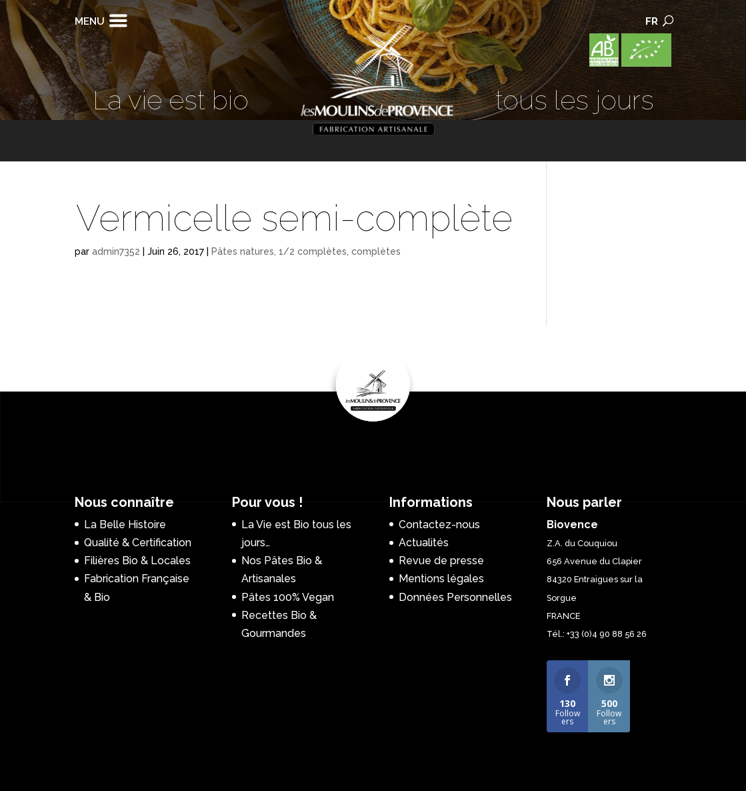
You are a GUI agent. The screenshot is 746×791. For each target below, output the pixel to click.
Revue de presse (441, 560)
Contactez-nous (439, 524)
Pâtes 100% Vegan (287, 597)
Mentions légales (441, 578)
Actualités (424, 542)
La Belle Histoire (125, 524)
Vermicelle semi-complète (294, 218)
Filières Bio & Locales (137, 560)
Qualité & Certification (137, 542)
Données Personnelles (455, 597)
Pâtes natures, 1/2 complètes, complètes (306, 251)
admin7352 (116, 251)
